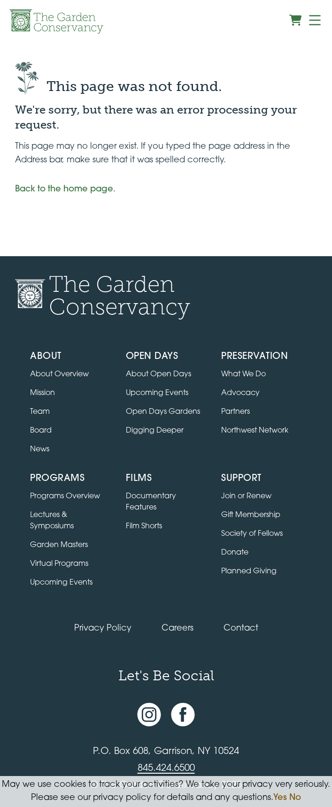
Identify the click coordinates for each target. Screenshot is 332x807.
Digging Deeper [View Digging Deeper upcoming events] (155, 430)
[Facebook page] (183, 714)
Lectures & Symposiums (52, 520)
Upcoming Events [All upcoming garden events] (157, 393)
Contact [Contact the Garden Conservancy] (241, 628)
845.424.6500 (166, 768)
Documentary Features (151, 502)
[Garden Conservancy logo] (56, 21)
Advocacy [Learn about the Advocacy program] (240, 393)
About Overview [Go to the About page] (59, 374)
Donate (234, 552)
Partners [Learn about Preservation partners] (235, 412)
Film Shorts (144, 526)
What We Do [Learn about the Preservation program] (243, 374)
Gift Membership (250, 515)
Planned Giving (249, 571)
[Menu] (315, 20)
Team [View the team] (40, 412)
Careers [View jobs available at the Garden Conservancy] (177, 628)
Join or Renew (246, 496)
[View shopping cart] (295, 20)
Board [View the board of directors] (41, 430)
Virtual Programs (59, 564)
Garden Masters (59, 545)
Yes (280, 797)
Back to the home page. (65, 189)
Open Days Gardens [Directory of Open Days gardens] (163, 412)
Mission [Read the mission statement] (42, 393)
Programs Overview (65, 496)
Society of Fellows (252, 534)
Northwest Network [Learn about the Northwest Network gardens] (254, 430)
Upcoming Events (61, 582)
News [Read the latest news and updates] (39, 449)
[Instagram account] (149, 714)
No (295, 797)
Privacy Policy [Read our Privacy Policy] (102, 628)
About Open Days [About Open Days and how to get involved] (158, 374)
